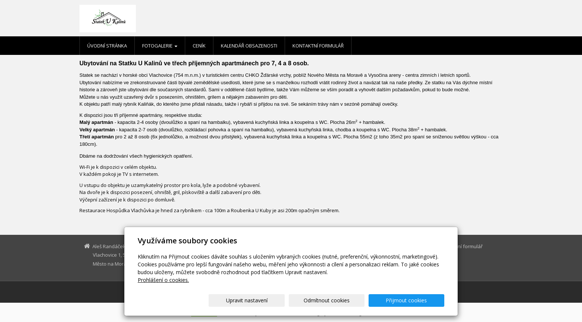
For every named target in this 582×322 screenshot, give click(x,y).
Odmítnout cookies (355, 300)
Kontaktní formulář (318, 45)
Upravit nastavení (294, 300)
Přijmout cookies (415, 300)
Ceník (199, 45)
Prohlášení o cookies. (163, 279)
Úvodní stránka (107, 45)
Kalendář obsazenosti (249, 45)
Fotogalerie (159, 45)
